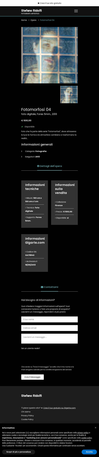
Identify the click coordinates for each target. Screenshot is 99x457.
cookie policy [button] (86, 438)
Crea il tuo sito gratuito (49, 3)
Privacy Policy (27, 415)
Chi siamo (26, 411)
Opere (33, 20)
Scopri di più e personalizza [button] (18, 452)
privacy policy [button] (83, 433)
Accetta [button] (89, 452)
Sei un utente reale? (30, 348)
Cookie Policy (27, 419)
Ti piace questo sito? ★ (48, 408)
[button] (95, 428)
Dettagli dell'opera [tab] (49, 166)
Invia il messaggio (32, 377)
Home (24, 20)
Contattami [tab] (49, 287)
